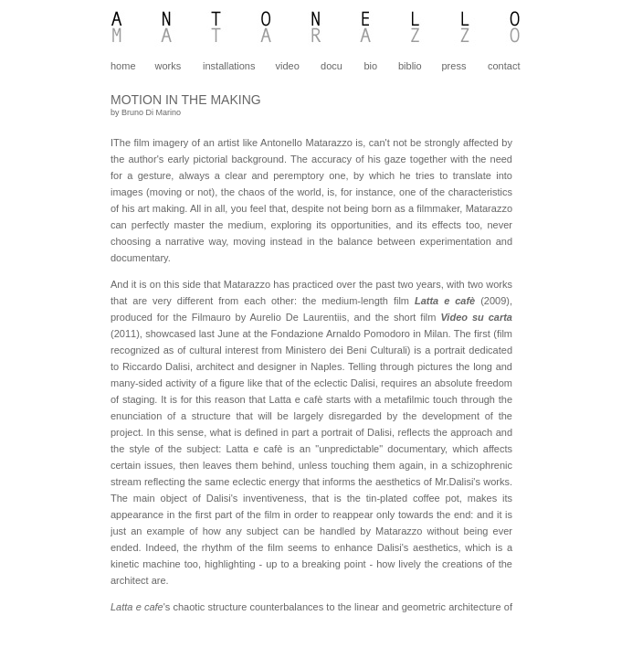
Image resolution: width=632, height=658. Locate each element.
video (288, 65)
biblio (410, 65)
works (168, 65)
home (123, 65)
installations (229, 65)
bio (370, 65)
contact (504, 65)
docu (331, 65)
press (454, 65)
